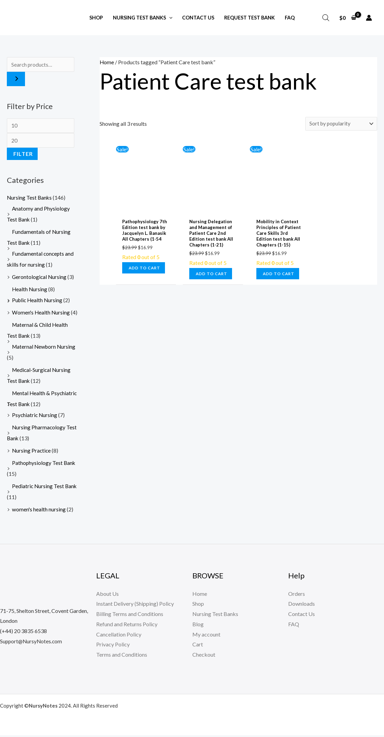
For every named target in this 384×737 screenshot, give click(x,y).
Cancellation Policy (118, 636)
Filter (23, 155)
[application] (169, 18)
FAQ (293, 626)
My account (206, 636)
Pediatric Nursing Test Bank (45, 488)
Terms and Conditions (121, 656)
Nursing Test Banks (30, 199)
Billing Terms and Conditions (129, 616)
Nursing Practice (32, 452)
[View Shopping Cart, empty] (347, 17)
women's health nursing (39, 511)
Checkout (203, 656)
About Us (107, 595)
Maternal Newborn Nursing (44, 348)
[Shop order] (340, 124)
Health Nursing (30, 291)
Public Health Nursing (38, 302)
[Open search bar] (325, 17)
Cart (197, 646)
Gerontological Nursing (39, 279)
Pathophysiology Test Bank (44, 464)
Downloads (301, 605)
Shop (198, 605)
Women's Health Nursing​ (41, 314)
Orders (296, 595)
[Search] (16, 79)
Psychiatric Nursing (35, 417)
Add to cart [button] (145, 268)
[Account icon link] (369, 18)
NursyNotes (43, 707)
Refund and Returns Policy (126, 626)
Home (107, 62)
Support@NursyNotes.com (32, 643)
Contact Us (301, 616)
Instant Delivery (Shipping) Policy (135, 605)
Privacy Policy (113, 646)
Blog (198, 626)
